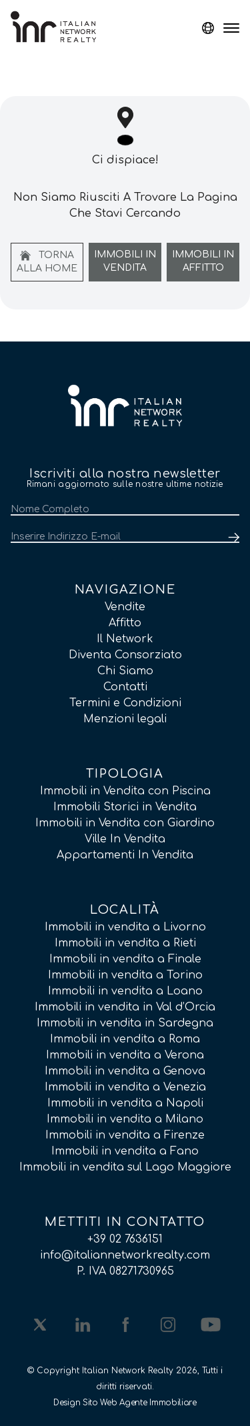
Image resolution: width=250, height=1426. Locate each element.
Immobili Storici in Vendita (125, 807)
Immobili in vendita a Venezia (125, 1087)
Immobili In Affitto (203, 261)
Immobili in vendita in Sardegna (125, 1023)
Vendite (125, 607)
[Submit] (231, 538)
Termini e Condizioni (125, 703)
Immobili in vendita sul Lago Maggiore (125, 1167)
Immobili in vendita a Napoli (125, 1103)
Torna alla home (47, 261)
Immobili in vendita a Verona (125, 1055)
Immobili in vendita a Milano (125, 1119)
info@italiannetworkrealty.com (125, 1255)
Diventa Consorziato (125, 655)
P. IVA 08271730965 (125, 1271)
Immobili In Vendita (125, 261)
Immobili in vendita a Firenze (125, 1135)
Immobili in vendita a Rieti (125, 943)
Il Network (125, 639)
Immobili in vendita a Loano (125, 991)
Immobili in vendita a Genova (125, 1071)
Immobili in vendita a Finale (125, 959)
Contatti (125, 687)
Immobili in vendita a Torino (125, 975)
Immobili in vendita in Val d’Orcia (125, 1007)
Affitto (125, 623)
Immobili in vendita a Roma (125, 1039)
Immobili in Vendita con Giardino (125, 823)
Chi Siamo (125, 671)
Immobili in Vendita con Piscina (125, 791)
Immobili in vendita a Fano (125, 1151)
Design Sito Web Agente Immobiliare (125, 1402)
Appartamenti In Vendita (125, 855)
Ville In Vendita (125, 839)
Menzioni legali (125, 719)
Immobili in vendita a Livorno (125, 927)
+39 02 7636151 (125, 1239)
